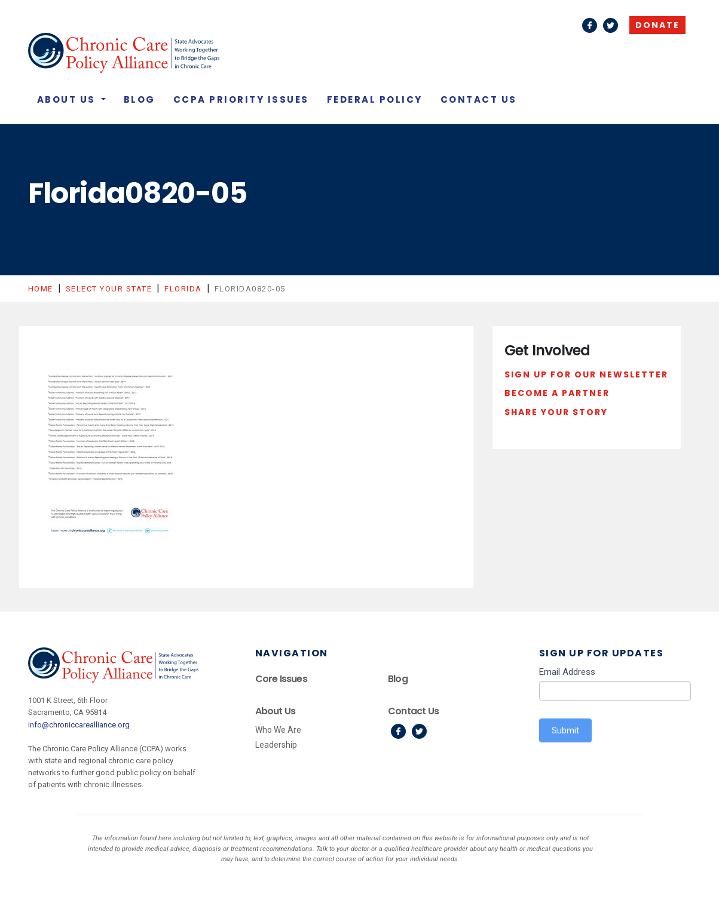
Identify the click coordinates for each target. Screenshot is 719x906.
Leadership (276, 745)
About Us (68, 99)
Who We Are (278, 730)
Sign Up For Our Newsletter (586, 374)
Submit (565, 730)
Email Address (567, 672)
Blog (139, 99)
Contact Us (478, 99)
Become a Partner (557, 393)
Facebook (589, 25)
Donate (657, 25)
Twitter (610, 25)
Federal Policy (375, 99)
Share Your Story (556, 412)
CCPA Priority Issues (241, 99)
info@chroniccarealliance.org (79, 724)
